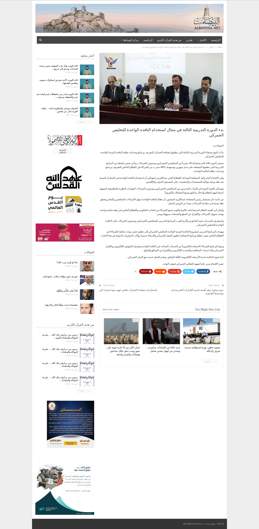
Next (207, 362)
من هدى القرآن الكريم (169, 40)
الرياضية (147, 40)
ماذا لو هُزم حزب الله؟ (67, 262)
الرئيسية (215, 40)
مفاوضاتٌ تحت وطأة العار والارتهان (61, 305)
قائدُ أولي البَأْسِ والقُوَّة (67, 290)
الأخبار (203, 40)
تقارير (189, 40)
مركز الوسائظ (131, 40)
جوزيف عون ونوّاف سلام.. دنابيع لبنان (60, 276)
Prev (216, 362)
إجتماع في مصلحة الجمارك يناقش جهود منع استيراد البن (128, 290)
